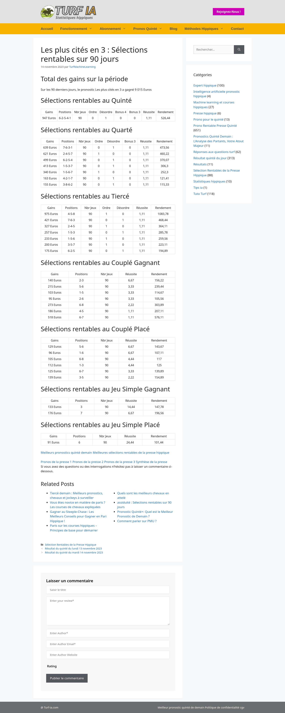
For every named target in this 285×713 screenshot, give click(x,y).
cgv (242, 707)
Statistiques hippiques (209, 181)
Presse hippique (205, 113)
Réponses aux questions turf (214, 152)
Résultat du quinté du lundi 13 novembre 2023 (73, 548)
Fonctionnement (78, 28)
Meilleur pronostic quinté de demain (181, 707)
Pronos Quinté (149, 28)
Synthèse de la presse (151, 462)
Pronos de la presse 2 (88, 462)
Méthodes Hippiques (206, 28)
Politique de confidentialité (222, 707)
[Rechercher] (239, 49)
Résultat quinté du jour (210, 158)
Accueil (47, 29)
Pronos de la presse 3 (119, 462)
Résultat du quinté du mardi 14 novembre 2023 (74, 552)
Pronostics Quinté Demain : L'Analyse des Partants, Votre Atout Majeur (218, 141)
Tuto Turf (199, 194)
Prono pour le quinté (208, 119)
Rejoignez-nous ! (228, 12)
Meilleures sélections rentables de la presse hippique (131, 452)
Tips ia (198, 187)
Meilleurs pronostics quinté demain (66, 452)
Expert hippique (204, 85)
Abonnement (115, 28)
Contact (237, 29)
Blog (173, 29)
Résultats (200, 164)
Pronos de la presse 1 (56, 462)
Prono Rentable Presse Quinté (215, 125)
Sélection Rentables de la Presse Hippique (70, 544)
